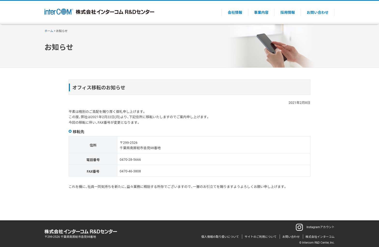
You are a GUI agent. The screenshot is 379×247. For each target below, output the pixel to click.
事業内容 (261, 12)
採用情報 (287, 12)
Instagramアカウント (315, 227)
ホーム (48, 31)
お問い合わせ (317, 12)
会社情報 (235, 12)
